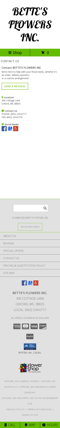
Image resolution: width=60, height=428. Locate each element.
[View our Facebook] (4, 130)
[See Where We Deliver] (30, 226)
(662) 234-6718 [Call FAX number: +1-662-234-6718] (14, 117)
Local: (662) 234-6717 (30, 310)
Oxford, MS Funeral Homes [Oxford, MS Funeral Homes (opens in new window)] (21, 381)
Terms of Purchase (40, 409)
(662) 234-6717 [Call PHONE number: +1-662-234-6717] (18, 113)
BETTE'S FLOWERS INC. (30, 24)
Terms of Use (30, 415)
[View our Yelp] (15, 130)
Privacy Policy (15, 409)
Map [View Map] (30, 425)
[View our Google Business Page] (9, 130)
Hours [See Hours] (50, 425)
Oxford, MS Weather (15, 398)
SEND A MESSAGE (14, 86)
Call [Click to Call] (10, 425)
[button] (30, 346)
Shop (15, 52)
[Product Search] (30, 208)
